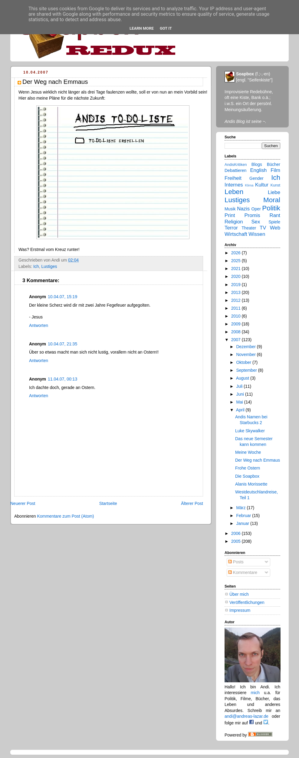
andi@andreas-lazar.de (246, 716)
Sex (255, 222)
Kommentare (242, 572)
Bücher (273, 164)
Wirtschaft (236, 234)
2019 (236, 284)
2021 (236, 268)
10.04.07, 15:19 (62, 296)
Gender (256, 178)
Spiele (274, 221)
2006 (236, 533)
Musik (230, 208)
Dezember (246, 346)
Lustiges (49, 266)
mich (255, 692)
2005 (236, 541)
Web (275, 228)
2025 (236, 260)
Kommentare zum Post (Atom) (65, 516)
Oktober (244, 362)
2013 (236, 292)
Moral (271, 200)
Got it (166, 28)
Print (230, 215)
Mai (240, 402)
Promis (252, 215)
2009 (236, 323)
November (246, 354)
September (247, 370)
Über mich (239, 594)
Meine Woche (248, 452)
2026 (236, 252)
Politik (271, 208)
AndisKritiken (236, 165)
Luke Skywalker (250, 430)
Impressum (239, 610)
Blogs (256, 164)
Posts (236, 561)
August (243, 378)
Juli (240, 386)
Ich (36, 266)
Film (275, 170)
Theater (249, 228)
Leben (234, 192)
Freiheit (233, 178)
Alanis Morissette (251, 484)
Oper (256, 208)
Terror (231, 228)
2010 (236, 316)
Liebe (274, 192)
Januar (243, 523)
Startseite (108, 503)
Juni (240, 394)
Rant (275, 215)
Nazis (243, 209)
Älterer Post (192, 503)
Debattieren (235, 170)
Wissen (256, 234)
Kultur (261, 185)
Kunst (275, 185)
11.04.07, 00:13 (62, 379)
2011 (236, 308)
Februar (244, 515)
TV (263, 228)
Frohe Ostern (247, 468)
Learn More (142, 28)
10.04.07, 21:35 (62, 343)
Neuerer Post (22, 503)
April (241, 409)
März (241, 507)
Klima (249, 185)
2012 (236, 300)
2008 (236, 331)
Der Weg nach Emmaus (257, 460)
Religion (234, 222)
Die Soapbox (247, 476)
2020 (236, 276)
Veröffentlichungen (246, 602)
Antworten (38, 325)
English (258, 170)
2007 (236, 339)
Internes (234, 185)
